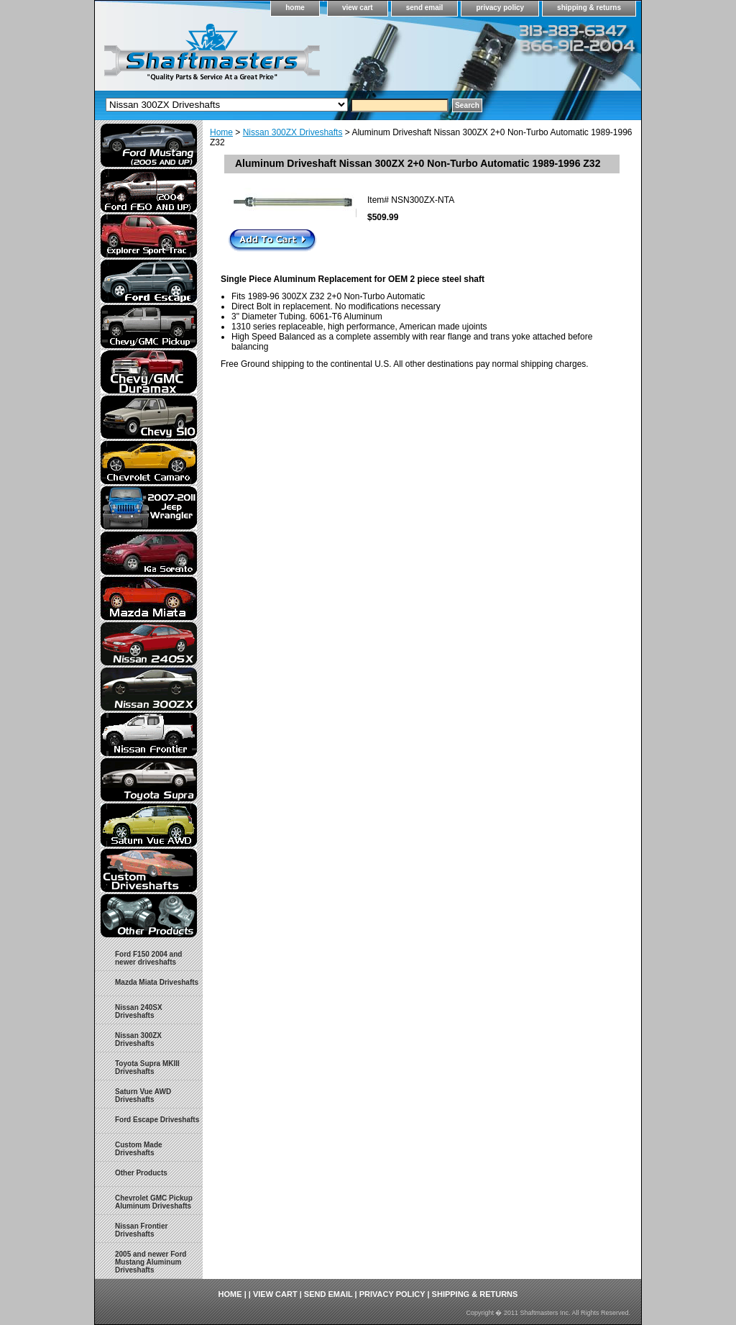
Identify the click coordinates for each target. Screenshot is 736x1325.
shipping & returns (589, 8)
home (295, 8)
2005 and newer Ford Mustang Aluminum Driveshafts (150, 1262)
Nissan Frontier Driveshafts (141, 1230)
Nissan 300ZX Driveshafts (293, 132)
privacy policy (500, 8)
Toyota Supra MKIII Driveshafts (147, 1067)
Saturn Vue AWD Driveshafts (143, 1095)
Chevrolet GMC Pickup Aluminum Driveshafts (154, 1202)
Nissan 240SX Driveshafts (138, 1011)
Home (221, 132)
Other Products (141, 1173)
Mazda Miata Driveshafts (156, 982)
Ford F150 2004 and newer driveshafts (148, 958)
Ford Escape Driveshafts (157, 1120)
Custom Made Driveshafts (138, 1149)
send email (424, 8)
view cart (357, 8)
